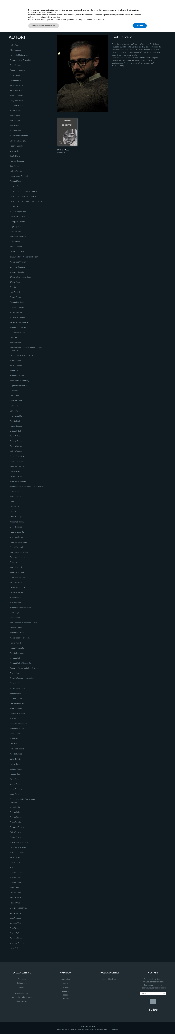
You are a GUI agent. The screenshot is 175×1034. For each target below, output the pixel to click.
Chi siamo (22, 979)
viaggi (65, 983)
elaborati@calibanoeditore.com (153, 988)
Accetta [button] (139, 1027)
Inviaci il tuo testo (109, 979)
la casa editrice (22, 973)
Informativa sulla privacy (22, 997)
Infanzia (66, 999)
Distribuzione (22, 983)
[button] (145, 1008)
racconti (65, 991)
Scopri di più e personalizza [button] (43, 1027)
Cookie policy (21, 1001)
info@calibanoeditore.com (153, 982)
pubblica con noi (109, 973)
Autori (21, 987)
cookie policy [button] (51, 1014)
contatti (153, 973)
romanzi (65, 987)
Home (59, 31)
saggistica (65, 979)
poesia (65, 995)
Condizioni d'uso (21, 993)
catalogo (65, 973)
